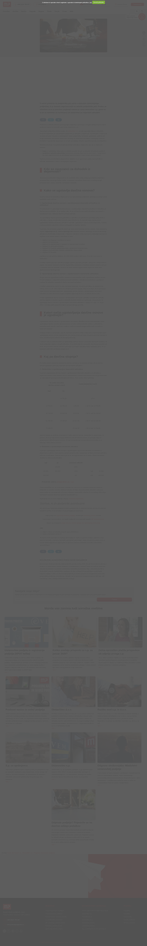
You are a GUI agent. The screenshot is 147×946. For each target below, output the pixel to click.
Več (90, 2)
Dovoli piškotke (99, 2)
